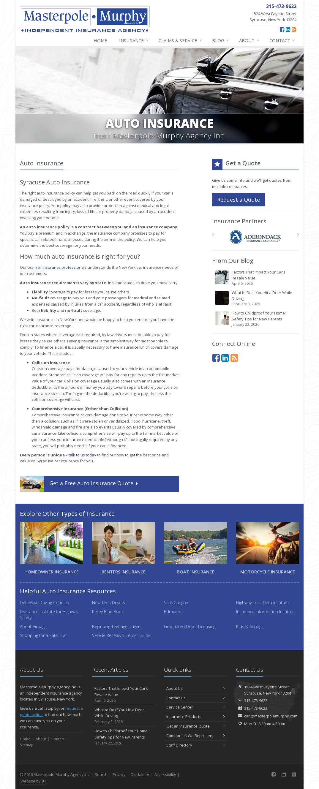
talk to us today (82, 455)
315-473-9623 (255, 708)
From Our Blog (232, 261)
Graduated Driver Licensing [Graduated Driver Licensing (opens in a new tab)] (189, 626)
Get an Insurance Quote (195, 726)
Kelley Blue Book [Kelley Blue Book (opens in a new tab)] (108, 611)
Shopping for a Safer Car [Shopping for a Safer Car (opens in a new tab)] (43, 635)
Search (101, 774)
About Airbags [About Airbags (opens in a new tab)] (33, 626)
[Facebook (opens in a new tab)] (282, 29)
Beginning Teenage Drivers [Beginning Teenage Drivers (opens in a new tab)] (117, 626)
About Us (195, 688)
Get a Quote (79, 484)
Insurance (134, 40)
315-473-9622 (255, 700)
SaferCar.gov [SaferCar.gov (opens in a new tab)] (176, 602)
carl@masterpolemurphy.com (270, 716)
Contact (282, 40)
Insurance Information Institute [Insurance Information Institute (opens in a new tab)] (265, 611)
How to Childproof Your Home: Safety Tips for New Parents (256, 318)
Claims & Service (181, 40)
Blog (221, 40)
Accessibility (165, 774)
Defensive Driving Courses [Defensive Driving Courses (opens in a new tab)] (44, 602)
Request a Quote (238, 199)
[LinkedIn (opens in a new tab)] (288, 29)
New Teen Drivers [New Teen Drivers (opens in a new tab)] (108, 602)
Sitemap (27, 744)
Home (100, 40)
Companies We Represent (195, 735)
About (249, 40)
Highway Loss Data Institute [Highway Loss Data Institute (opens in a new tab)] (262, 602)
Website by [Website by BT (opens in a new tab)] (33, 781)
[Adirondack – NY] (255, 236)
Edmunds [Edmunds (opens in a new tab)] (173, 611)
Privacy (119, 774)
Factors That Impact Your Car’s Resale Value (256, 277)
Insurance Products (195, 716)
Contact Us (195, 698)
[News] (294, 29)
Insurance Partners (239, 221)
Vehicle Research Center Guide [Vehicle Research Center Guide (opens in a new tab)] (121, 635)
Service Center (195, 707)
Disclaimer (140, 774)
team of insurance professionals (57, 267)
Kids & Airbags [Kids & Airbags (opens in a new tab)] (249, 626)
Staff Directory (195, 745)
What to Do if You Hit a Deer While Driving (256, 298)
